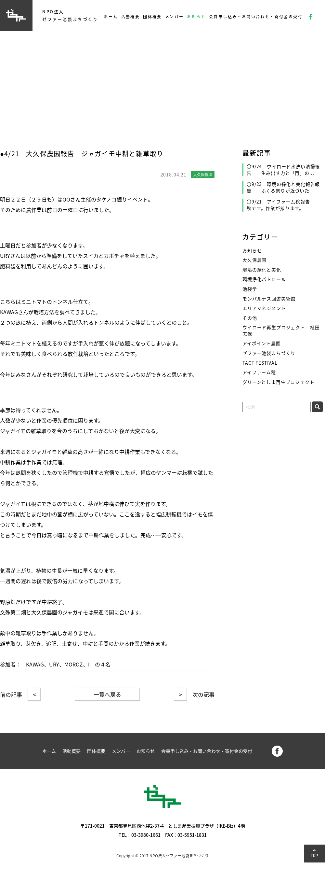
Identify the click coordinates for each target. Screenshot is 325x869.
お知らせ (196, 16)
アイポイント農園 (261, 343)
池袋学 (249, 289)
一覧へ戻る (107, 694)
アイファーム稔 (259, 372)
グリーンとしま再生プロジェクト (278, 382)
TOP (314, 855)
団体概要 (152, 16)
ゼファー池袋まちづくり (268, 353)
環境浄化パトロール (264, 279)
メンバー (174, 16)
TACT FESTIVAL (260, 363)
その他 (249, 318)
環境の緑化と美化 (261, 270)
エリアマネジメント (264, 308)
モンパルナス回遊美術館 (268, 299)
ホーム (111, 16)
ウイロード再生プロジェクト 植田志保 (280, 330)
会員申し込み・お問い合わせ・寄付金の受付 (256, 16)
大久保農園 (254, 260)
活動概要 (130, 16)
